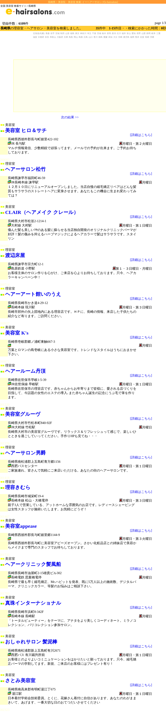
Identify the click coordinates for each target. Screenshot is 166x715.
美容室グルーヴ (22, 414)
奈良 (47, 37)
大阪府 (60, 37)
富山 (129, 33)
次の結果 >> (70, 117)
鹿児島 (126, 37)
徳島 (100, 37)
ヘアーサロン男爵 (25, 453)
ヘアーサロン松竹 (25, 169)
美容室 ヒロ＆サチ (26, 130)
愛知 (134, 33)
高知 (110, 37)
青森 (48, 33)
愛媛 (105, 37)
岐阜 (153, 33)
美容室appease (21, 526)
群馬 (109, 33)
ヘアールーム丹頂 (25, 371)
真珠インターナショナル (33, 603)
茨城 (99, 33)
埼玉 (89, 33)
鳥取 (71, 37)
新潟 (114, 33)
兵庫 (66, 37)
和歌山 (53, 37)
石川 (119, 33)
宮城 (57, 33)
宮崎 (120, 37)
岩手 (52, 33)
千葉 (94, 33)
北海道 (36, 33)
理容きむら (17, 487)
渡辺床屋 (15, 255)
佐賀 (142, 37)
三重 (158, 33)
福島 (72, 33)
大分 (115, 37)
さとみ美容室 (20, 680)
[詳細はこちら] (141, 135)
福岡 (132, 37)
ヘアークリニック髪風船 (33, 564)
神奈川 (83, 33)
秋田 (62, 33)
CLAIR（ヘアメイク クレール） (41, 212)
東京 (77, 33)
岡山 (76, 37)
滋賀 (35, 37)
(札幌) (42, 33)
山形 (67, 33)
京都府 (41, 37)
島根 (81, 37)
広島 (86, 37)
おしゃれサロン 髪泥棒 (31, 641)
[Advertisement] (44, 85)
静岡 (148, 33)
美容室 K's (16, 333)
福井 (124, 33)
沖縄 (152, 37)
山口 (91, 37)
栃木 (104, 33)
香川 (96, 37)
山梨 (143, 33)
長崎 (147, 37)
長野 (139, 33)
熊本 (137, 37)
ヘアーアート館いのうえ (33, 294)
